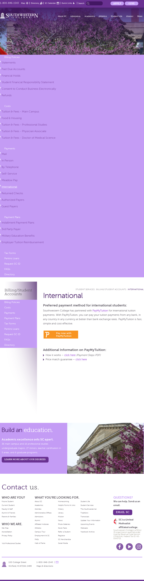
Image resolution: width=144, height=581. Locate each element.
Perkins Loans (11, 258)
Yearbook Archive (88, 532)
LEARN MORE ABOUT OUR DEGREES (25, 459)
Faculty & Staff (7, 509)
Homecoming (63, 501)
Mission (61, 517)
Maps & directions (44, 566)
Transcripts (85, 517)
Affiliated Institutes (42, 524)
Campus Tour (40, 532)
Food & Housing (12, 118)
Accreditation (7, 532)
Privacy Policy (7, 536)
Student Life (116, 16)
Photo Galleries (64, 524)
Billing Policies (12, 57)
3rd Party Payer (11, 229)
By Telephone (10, 167)
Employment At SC (42, 536)
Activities (38, 509)
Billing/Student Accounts (111, 289)
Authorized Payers (13, 199)
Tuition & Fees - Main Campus (20, 111)
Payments (9, 148)
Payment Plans (12, 217)
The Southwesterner (89, 509)
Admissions (39, 517)
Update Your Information (90, 520)
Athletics (103, 16)
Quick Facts (62, 528)
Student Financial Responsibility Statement (28, 82)
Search (81, 3)
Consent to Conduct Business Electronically (29, 88)
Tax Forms (10, 253)
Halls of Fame (40, 543)
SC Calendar (50, 3)
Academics (90, 16)
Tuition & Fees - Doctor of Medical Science (28, 137)
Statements (9, 62)
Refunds (7, 95)
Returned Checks (12, 193)
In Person (7, 160)
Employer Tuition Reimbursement (23, 242)
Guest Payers (10, 206)
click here (70, 355)
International (9, 186)
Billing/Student (18, 292)
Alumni (129, 16)
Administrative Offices (43, 513)
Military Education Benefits (18, 235)
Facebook (119, 546)
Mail (4, 153)
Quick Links (67, 3)
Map (23, 3)
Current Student (8, 505)
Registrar (61, 536)
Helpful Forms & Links (66, 505)
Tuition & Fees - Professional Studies (24, 124)
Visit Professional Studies (11, 543)
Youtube (129, 546)
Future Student (7, 501)
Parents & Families (9, 517)
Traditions (84, 513)
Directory (35, 3)
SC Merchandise (64, 539)
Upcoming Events (87, 524)
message (57, 562)
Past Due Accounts (13, 69)
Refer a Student (64, 532)
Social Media (63, 543)
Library (60, 513)
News (139, 16)
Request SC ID (12, 263)
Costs (7, 106)
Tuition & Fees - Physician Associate (24, 131)
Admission (75, 16)
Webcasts (84, 528)
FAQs (7, 269)
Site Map (5, 528)
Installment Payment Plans (18, 222)
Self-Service (9, 173)
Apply (117, 3)
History (61, 509)
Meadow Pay (10, 180)
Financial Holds (11, 75)
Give (131, 3)
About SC (62, 16)
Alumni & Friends (8, 513)
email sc (122, 512)
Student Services (85, 289)
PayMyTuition (100, 310)
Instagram (138, 546)
